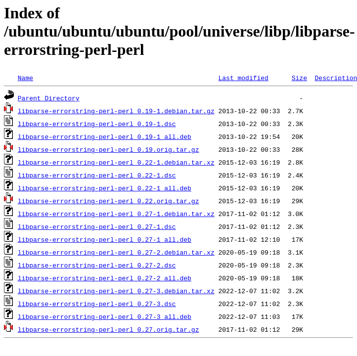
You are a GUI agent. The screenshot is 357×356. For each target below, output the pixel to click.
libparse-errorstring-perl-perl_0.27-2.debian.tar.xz (116, 252)
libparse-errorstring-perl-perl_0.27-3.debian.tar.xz (116, 290)
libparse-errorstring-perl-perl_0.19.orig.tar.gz (108, 149)
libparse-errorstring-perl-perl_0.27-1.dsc (97, 226)
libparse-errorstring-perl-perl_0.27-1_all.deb (104, 239)
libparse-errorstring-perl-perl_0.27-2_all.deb (104, 277)
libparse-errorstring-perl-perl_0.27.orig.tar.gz (108, 329)
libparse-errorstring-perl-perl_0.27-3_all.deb (104, 316)
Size (299, 77)
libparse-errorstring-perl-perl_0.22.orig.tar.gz (108, 200)
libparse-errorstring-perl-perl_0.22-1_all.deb (104, 187)
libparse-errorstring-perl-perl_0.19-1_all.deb (104, 136)
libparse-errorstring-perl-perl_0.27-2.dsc (97, 265)
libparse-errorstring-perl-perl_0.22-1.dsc (97, 175)
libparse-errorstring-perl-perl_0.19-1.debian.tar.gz (116, 110)
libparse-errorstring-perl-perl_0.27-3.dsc (97, 303)
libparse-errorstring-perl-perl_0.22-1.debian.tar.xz (116, 162)
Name (25, 77)
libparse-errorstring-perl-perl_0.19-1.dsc (97, 123)
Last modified (243, 77)
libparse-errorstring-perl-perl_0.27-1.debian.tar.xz (116, 213)
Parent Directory (49, 97)
